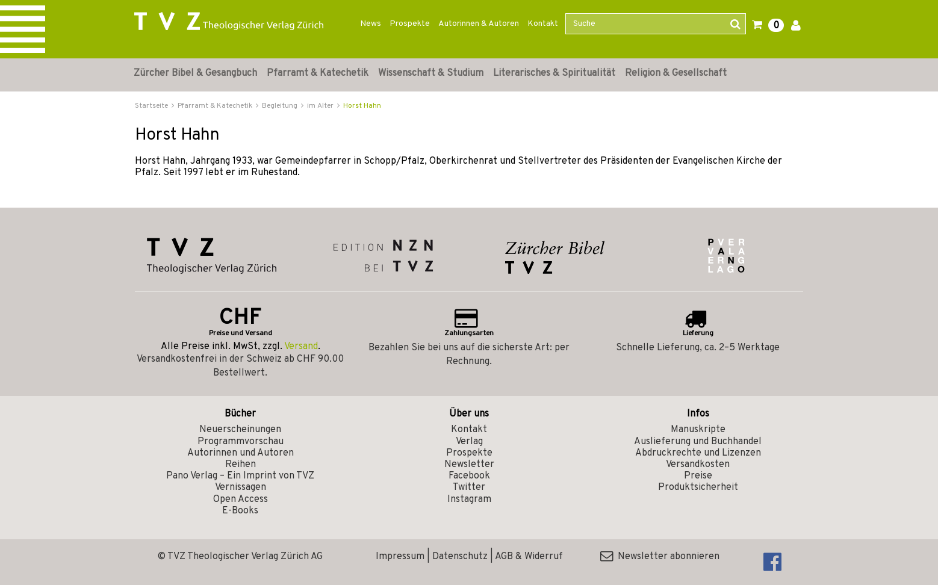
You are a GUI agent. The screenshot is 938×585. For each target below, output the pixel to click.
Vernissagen (240, 487)
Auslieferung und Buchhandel (698, 442)
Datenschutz (460, 557)
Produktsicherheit (698, 487)
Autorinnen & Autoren (478, 24)
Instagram (469, 500)
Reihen (240, 465)
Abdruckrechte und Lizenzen (698, 453)
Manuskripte (698, 430)
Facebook (469, 476)
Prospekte (410, 24)
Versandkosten (698, 465)
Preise (698, 476)
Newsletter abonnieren (659, 557)
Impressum (400, 557)
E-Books (240, 511)
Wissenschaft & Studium (430, 73)
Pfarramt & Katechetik (317, 73)
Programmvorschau (240, 442)
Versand (301, 347)
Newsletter (469, 465)
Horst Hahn (362, 106)
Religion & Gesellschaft (676, 73)
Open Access (240, 500)
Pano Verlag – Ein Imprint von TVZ (240, 476)
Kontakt (542, 24)
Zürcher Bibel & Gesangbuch (195, 73)
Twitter (469, 487)
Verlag (469, 442)
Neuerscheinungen (240, 430)
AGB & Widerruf (529, 557)
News (370, 24)
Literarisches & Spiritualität (554, 73)
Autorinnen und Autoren (240, 453)
